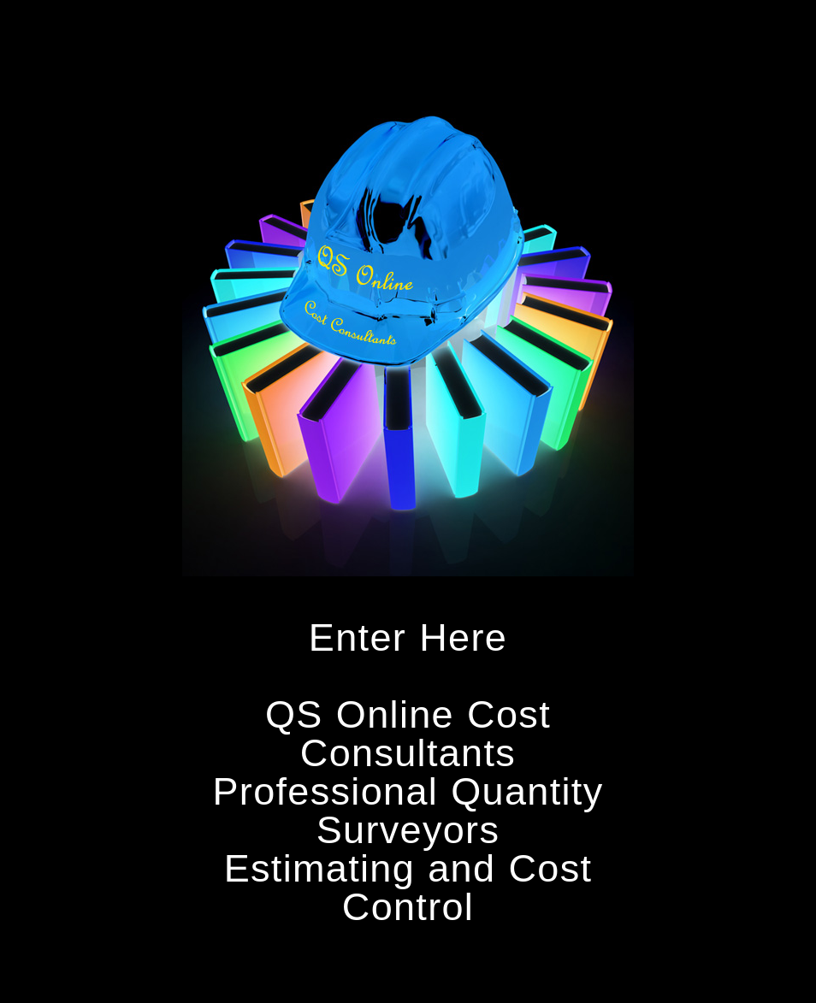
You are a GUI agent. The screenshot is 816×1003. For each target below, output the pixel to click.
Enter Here (408, 637)
